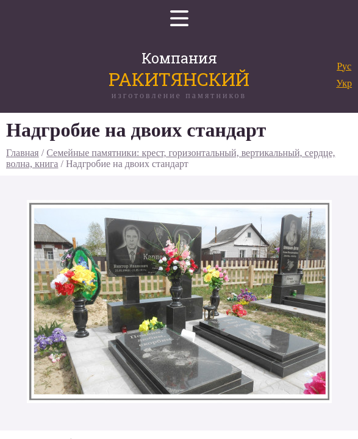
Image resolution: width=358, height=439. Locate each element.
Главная (22, 153)
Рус (344, 66)
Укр (344, 83)
